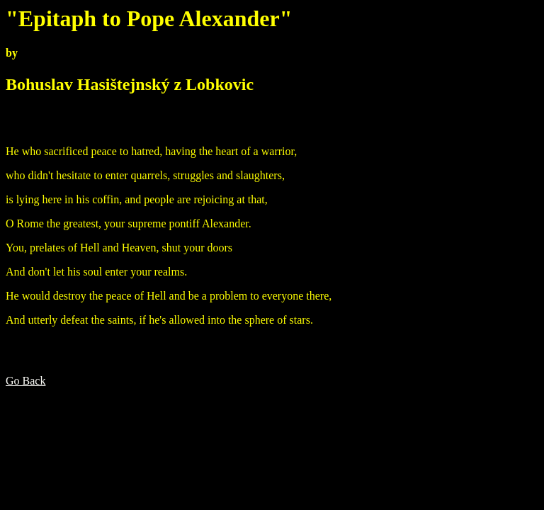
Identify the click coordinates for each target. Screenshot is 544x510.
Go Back (25, 381)
